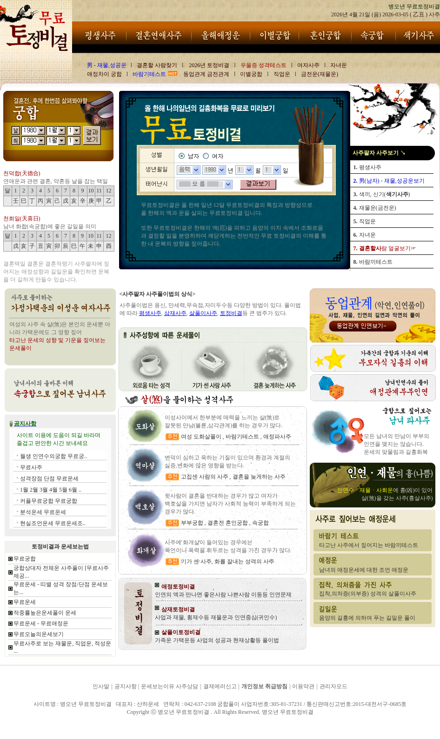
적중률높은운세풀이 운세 (44, 612)
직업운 (364, 221)
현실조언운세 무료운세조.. (53, 523)
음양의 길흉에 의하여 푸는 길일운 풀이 (367, 618)
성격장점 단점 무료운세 (49, 478)
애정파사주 (277, 436)
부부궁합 (193, 523)
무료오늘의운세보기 (38, 634)
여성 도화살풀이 (202, 436)
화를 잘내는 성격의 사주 (244, 561)
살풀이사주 (203, 313)
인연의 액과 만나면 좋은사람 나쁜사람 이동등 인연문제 (223, 594)
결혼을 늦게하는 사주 (259, 476)
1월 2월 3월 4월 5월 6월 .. (50, 489)
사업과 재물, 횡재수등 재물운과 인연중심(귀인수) (216, 617)
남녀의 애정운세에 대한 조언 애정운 (363, 570)
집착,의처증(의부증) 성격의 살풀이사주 (367, 593)
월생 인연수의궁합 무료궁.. (53, 456)
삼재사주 (175, 313)
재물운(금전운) (374, 208)
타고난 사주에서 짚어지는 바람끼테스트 (368, 545)
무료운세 (24, 602)
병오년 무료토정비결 (28, 724)
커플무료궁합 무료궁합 (48, 501)
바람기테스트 (242, 436)
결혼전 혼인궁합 (227, 523)
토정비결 (231, 313)
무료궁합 (24, 558)
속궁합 (260, 523)
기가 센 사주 (196, 561)
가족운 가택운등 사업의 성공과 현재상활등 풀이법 (217, 640)
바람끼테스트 (373, 262)
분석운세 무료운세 (43, 512)
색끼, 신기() (381, 194)
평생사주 (367, 167)
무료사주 (31, 467)
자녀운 (364, 235)
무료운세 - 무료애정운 (40, 623)
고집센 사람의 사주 (204, 476)
